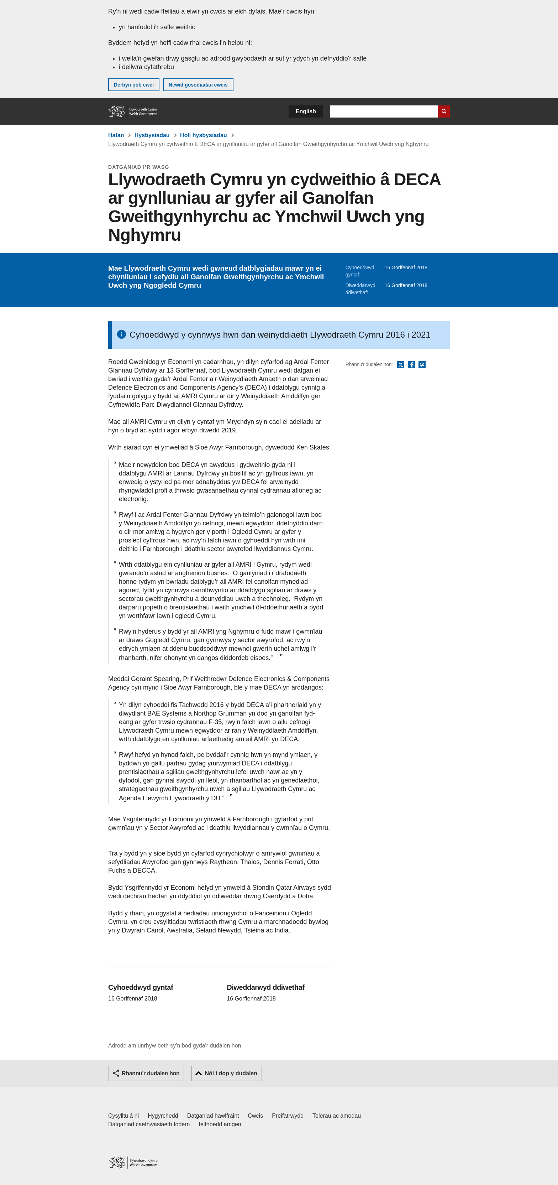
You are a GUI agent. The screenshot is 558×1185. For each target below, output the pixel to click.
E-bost (422, 365)
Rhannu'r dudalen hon (150, 1073)
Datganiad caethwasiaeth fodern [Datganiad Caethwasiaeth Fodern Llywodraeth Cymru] (149, 1124)
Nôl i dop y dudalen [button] (231, 1073)
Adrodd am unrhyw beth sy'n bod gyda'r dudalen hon (174, 1046)
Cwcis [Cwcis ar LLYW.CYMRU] (255, 1116)
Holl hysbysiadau (203, 135)
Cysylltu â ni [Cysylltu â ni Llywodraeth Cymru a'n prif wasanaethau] (123, 1116)
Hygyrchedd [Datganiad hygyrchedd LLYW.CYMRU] (163, 1116)
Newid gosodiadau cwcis (198, 85)
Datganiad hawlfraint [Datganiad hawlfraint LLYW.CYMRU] (213, 1116)
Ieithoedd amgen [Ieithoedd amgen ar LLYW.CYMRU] (220, 1124)
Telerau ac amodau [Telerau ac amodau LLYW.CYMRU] (336, 1116)
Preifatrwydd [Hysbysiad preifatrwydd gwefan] (288, 1116)
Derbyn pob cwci (134, 85)
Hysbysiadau (152, 135)
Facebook (411, 365)
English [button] (306, 111)
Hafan (116, 135)
